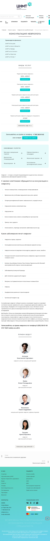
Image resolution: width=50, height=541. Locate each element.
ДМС (27, 483)
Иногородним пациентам (33, 485)
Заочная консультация (30, 16)
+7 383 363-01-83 (41, 22)
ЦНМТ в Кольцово (10, 43)
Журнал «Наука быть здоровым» (10, 478)
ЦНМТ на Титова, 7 (10, 57)
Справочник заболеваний (33, 488)
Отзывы (3, 485)
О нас (6, 22)
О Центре (3, 474)
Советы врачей (30, 476)
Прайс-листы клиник (31, 490)
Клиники (14, 21)
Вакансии (3, 495)
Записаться (25, 79)
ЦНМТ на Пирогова (10, 54)
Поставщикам (5, 490)
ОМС (27, 481)
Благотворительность (7, 488)
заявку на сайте (30, 138)
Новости (3, 483)
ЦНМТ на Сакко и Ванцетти (12, 46)
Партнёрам (4, 492)
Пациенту (24, 21)
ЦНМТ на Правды (10, 49)
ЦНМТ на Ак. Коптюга (11, 51)
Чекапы (33, 21)
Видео (3, 481)
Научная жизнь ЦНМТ (7, 476)
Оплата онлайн (41, 16)
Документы (29, 478)
